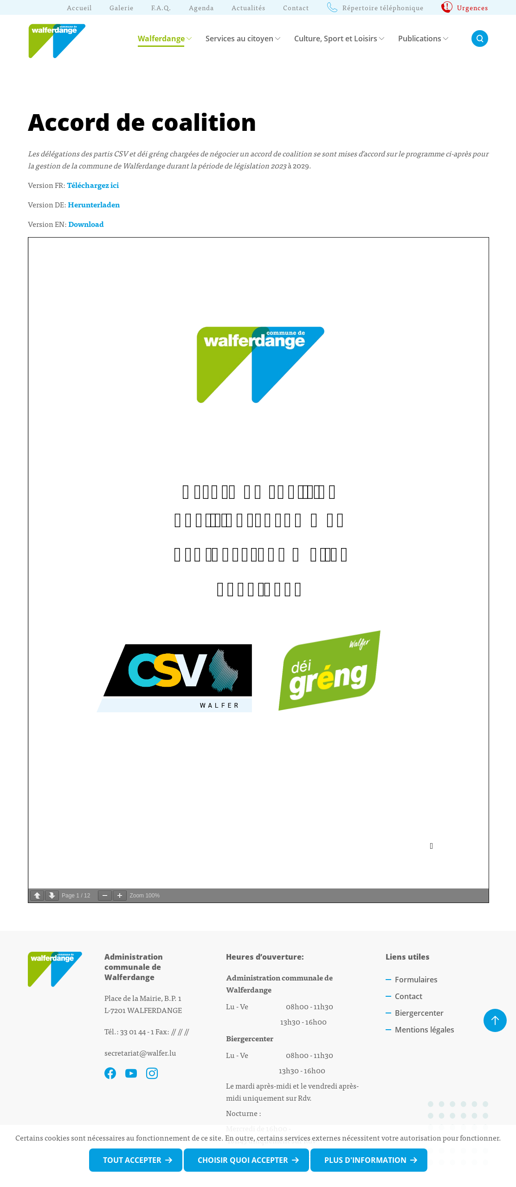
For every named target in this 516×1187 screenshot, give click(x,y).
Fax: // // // (172, 1031)
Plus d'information (365, 1160)
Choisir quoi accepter (243, 1160)
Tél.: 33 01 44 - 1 (129, 1031)
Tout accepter (132, 1160)
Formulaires (416, 979)
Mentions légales (424, 1030)
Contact (408, 996)
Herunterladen (94, 204)
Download (86, 224)
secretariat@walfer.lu (140, 1052)
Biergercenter (419, 1013)
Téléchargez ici (93, 185)
